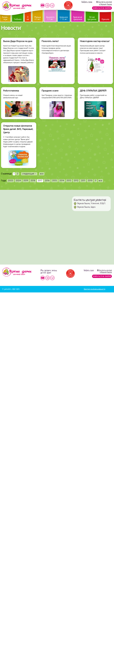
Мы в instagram (47, 5)
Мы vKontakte (52, 5)
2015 (54, 181)
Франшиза (105, 19)
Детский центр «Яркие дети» (16, 272)
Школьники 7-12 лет (64, 18)
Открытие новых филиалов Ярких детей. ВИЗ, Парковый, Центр (18, 129)
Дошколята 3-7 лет (50, 18)
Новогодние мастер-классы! (94, 41)
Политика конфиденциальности (94, 289)
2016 (47, 181)
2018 (33, 181)
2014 (61, 181)
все (41, 174)
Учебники (17, 19)
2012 (76, 181)
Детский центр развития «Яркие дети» (16, 6)
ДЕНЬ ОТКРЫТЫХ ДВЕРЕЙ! (93, 91)
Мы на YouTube (42, 5)
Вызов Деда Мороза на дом (17, 41)
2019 (25, 181)
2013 (68, 181)
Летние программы (92, 18)
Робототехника (11, 91)
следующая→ (29, 174)
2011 (83, 181)
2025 (10, 181)
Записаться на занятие (102, 8)
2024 (18, 181)
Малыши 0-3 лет (37, 18)
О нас (28, 18)
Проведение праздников (77, 18)
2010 (90, 181)
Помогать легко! (50, 41)
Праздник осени (50, 91)
